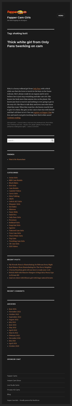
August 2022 (13, 320)
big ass (26, 124)
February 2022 (14, 335)
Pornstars (13, 220)
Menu (60, 16)
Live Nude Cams (13, 385)
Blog (9, 394)
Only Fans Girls (31, 122)
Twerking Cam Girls (16, 124)
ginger (34, 124)
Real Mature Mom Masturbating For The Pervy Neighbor (30, 267)
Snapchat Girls (14, 225)
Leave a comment (33, 126)
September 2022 (15, 317)
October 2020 (14, 346)
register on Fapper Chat (42, 112)
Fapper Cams (12, 376)
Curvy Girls (13, 193)
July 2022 (12, 322)
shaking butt (18, 126)
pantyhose (10, 126)
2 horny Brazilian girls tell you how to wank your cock (29, 270)
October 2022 (14, 314)
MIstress (12, 209)
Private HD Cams (13, 390)
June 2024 (12, 309)
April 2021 (13, 343)
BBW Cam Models (15, 180)
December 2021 (14, 338)
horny (43, 124)
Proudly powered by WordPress (29, 400)
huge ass (48, 124)
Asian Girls (13, 178)
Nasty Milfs (13, 212)
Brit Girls (12, 186)
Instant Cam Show (14, 380)
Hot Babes (13, 207)
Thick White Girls (16, 236)
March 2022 (13, 333)
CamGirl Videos (22, 122)
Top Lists (12, 238)
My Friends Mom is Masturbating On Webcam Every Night (31, 265)
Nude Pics (12, 215)
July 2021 (12, 341)
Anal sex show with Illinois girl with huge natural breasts (31, 278)
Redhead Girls (41, 122)
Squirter (12, 228)
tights (24, 126)
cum (29, 124)
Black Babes (13, 183)
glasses (38, 124)
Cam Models (13, 188)
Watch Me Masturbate (17, 159)
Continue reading (13, 118)
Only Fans (37, 89)
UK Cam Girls (14, 244)
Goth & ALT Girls (15, 201)
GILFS (11, 199)
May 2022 (12, 327)
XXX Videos (13, 246)
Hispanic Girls (14, 204)
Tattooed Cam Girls (16, 230)
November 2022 (15, 312)
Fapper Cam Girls (19, 17)
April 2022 (13, 330)
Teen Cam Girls (15, 233)
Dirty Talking (14, 196)
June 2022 (12, 325)
